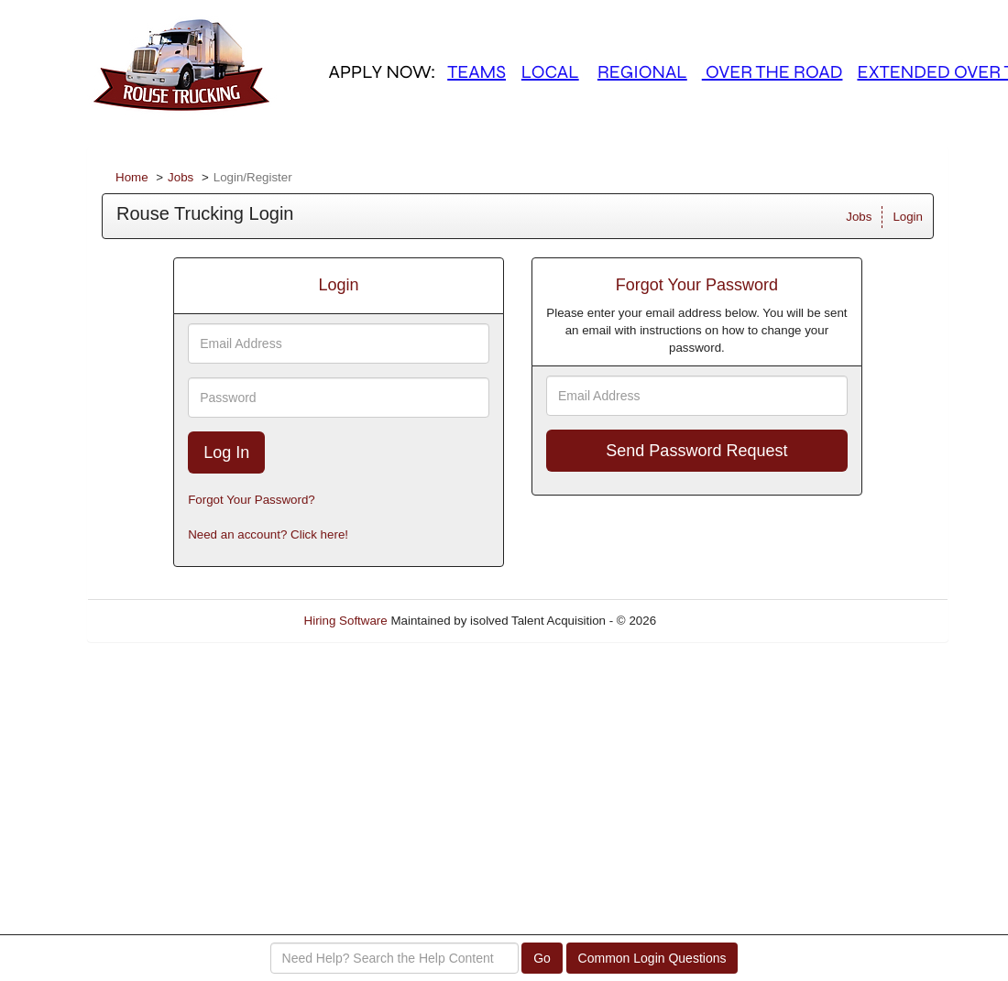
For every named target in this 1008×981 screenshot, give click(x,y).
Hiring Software (346, 620)
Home (131, 177)
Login (908, 216)
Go (542, 958)
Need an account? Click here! (268, 534)
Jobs (180, 177)
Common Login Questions (652, 958)
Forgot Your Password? (251, 500)
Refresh (710, 620)
